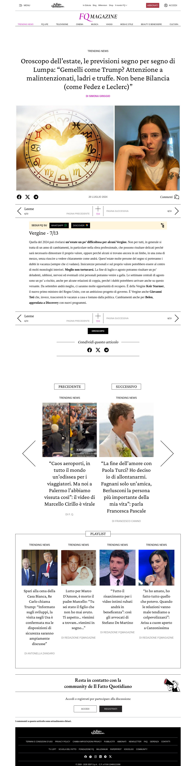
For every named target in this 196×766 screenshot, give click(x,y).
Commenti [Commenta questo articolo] (169, 197)
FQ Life (44, 24)
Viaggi (109, 24)
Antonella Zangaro (41, 652)
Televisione (62, 24)
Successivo (126, 386)
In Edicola (87, 5)
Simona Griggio (99, 96)
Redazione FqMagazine (80, 636)
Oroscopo (98, 331)
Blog (94, 5)
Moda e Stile (126, 24)
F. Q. (71, 513)
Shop (111, 5)
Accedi (85, 707)
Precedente (69, 386)
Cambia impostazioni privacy (87, 740)
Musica (94, 24)
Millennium (102, 5)
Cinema (79, 24)
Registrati (110, 707)
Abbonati (152, 5)
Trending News (25, 24)
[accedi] (170, 5)
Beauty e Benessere (151, 24)
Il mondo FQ (121, 5)
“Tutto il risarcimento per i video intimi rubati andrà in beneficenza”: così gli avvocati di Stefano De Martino (117, 606)
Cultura (174, 24)
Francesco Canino (128, 520)
